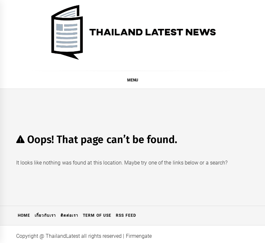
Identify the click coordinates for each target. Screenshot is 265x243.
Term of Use (97, 215)
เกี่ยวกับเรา (45, 215)
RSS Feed (126, 215)
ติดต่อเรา (69, 215)
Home (24, 215)
